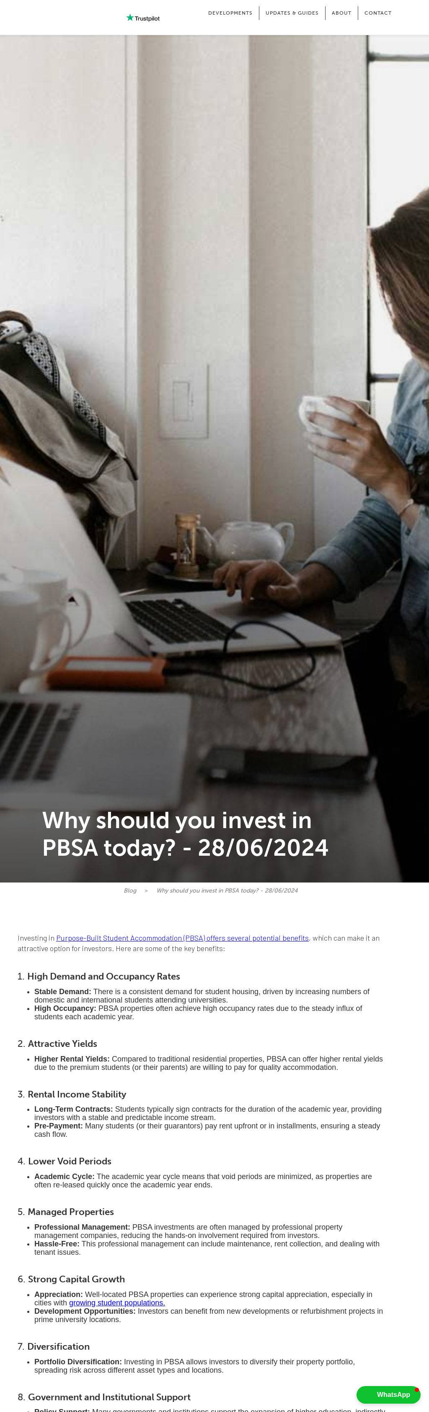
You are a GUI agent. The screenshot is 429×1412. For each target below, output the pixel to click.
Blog (130, 890)
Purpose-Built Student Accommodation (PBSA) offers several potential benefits (182, 937)
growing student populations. (117, 1303)
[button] (230, 13)
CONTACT (378, 13)
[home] (59, 17)
